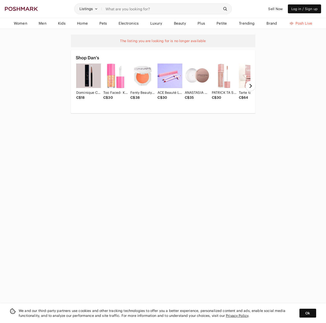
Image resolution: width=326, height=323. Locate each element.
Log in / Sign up (304, 9)
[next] (250, 86)
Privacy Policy (237, 315)
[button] (88, 8)
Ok (307, 313)
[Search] (163, 9)
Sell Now (275, 9)
